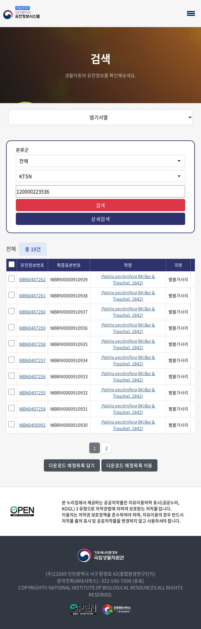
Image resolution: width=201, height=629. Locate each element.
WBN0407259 (32, 328)
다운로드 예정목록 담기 (72, 465)
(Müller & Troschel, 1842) (128, 279)
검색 (100, 205)
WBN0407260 (32, 312)
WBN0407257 (32, 360)
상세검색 (100, 218)
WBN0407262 (32, 279)
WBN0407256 (32, 376)
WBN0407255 (32, 392)
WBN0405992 (32, 425)
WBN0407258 (32, 344)
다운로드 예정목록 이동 (129, 465)
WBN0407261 (32, 295)
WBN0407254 (32, 409)
